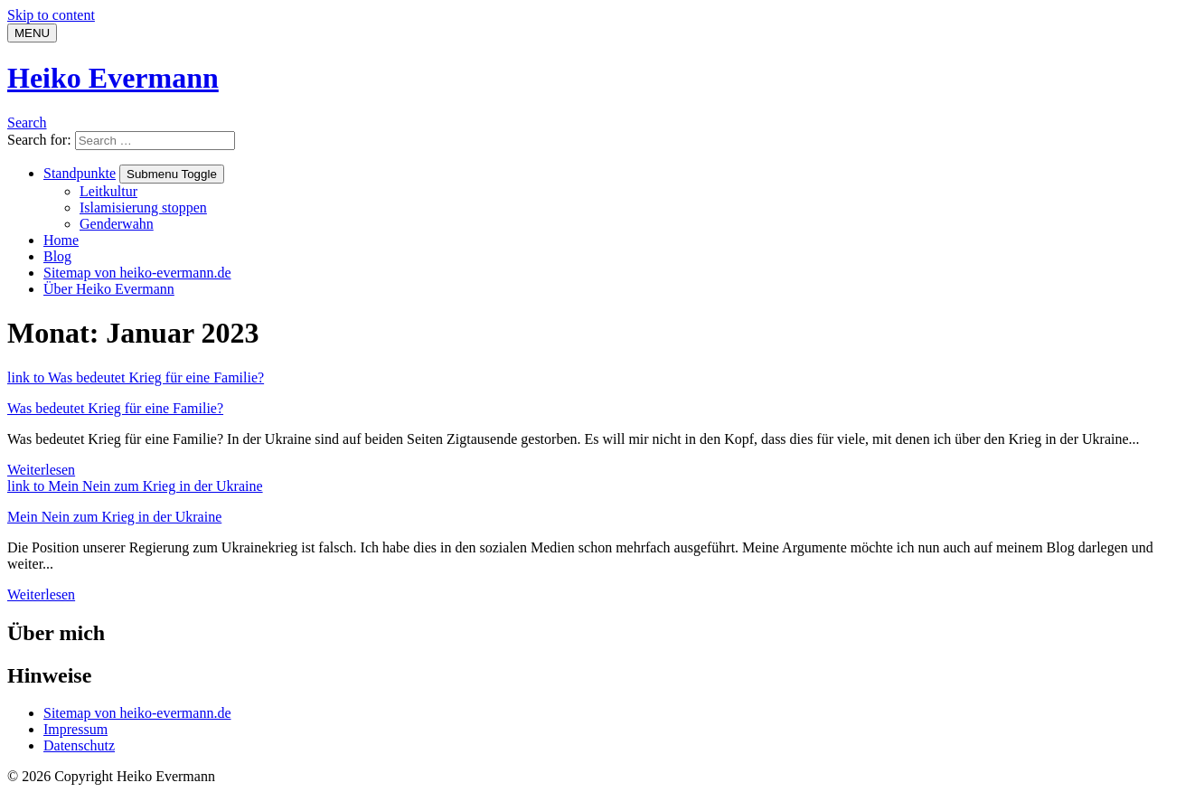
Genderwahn (117, 223)
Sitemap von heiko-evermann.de (137, 272)
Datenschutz (79, 745)
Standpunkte (79, 173)
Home (61, 240)
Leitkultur (108, 191)
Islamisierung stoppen (143, 207)
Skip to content (51, 15)
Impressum (75, 729)
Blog (57, 256)
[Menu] (32, 33)
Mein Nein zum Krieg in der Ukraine (114, 516)
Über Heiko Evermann (108, 289)
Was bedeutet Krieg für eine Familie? (115, 408)
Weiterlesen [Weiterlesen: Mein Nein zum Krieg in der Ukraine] (41, 594)
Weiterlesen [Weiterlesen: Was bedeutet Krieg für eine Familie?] (41, 469)
